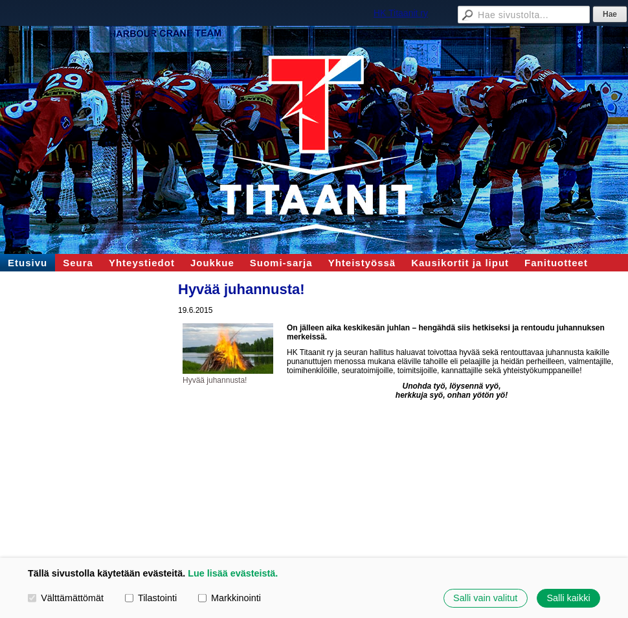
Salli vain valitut (485, 598)
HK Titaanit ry (401, 13)
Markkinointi (229, 598)
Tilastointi (151, 598)
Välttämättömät (66, 598)
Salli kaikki (568, 598)
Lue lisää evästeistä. (233, 573)
